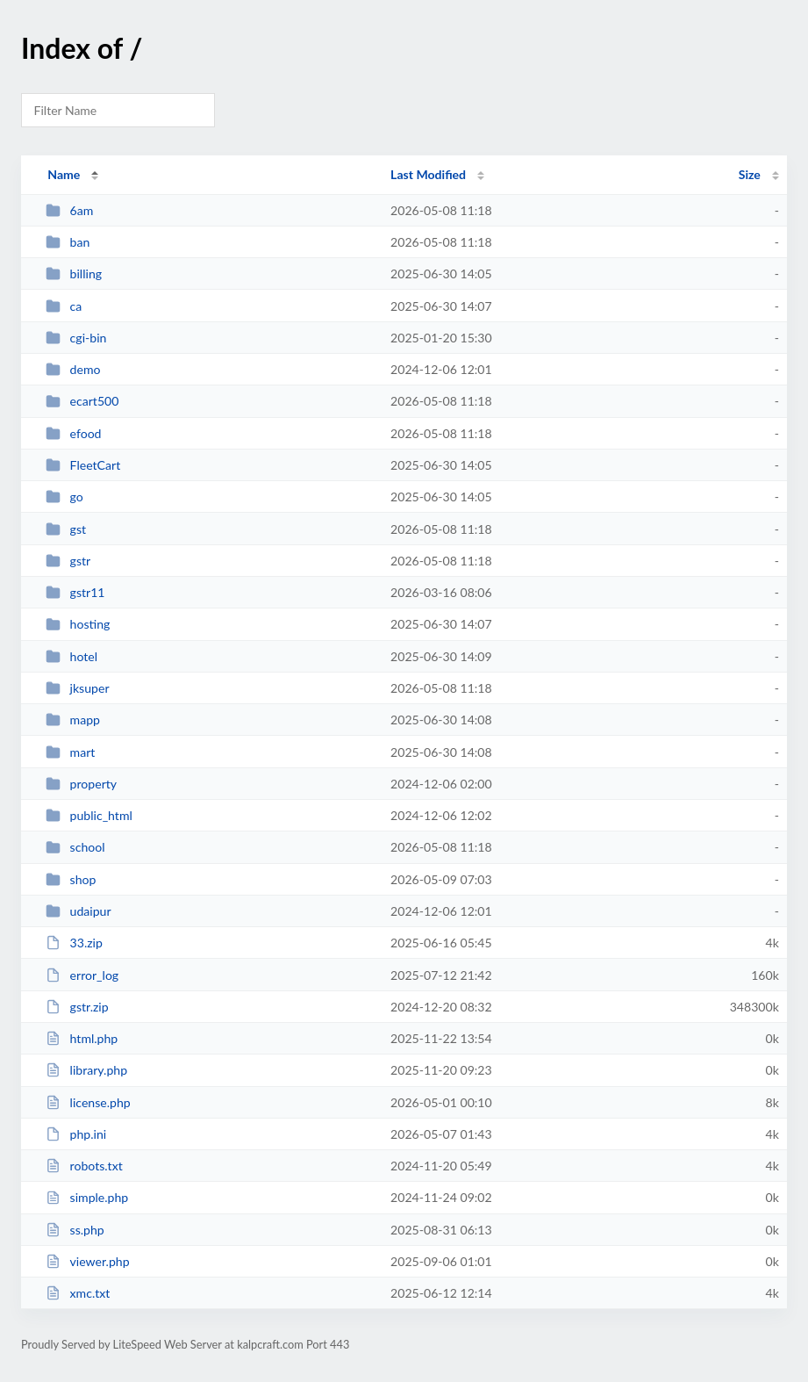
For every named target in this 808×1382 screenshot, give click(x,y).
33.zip (74, 942)
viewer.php (87, 1261)
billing (74, 273)
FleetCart (83, 464)
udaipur (78, 910)
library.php (86, 1069)
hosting (78, 623)
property (81, 783)
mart (70, 752)
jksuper (77, 687)
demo (73, 369)
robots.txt (84, 1165)
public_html (89, 815)
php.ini (76, 1133)
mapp (73, 719)
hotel (71, 656)
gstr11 (75, 592)
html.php (82, 1038)
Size (750, 174)
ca (64, 306)
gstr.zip (77, 1006)
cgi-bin (76, 337)
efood (73, 433)
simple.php (87, 1197)
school (75, 846)
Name (63, 174)
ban (67, 241)
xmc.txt (78, 1292)
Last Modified (428, 174)
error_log (82, 975)
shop (71, 879)
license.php (88, 1102)
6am (69, 210)
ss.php (75, 1229)
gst (66, 529)
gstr (68, 560)
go (64, 496)
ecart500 (82, 400)
